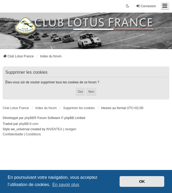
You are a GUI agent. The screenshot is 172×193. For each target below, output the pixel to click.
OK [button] (142, 181)
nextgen (71, 129)
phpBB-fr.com (29, 124)
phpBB (29, 118)
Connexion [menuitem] (146, 6)
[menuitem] (13, 135)
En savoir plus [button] (65, 184)
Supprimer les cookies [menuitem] (79, 108)
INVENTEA (54, 129)
